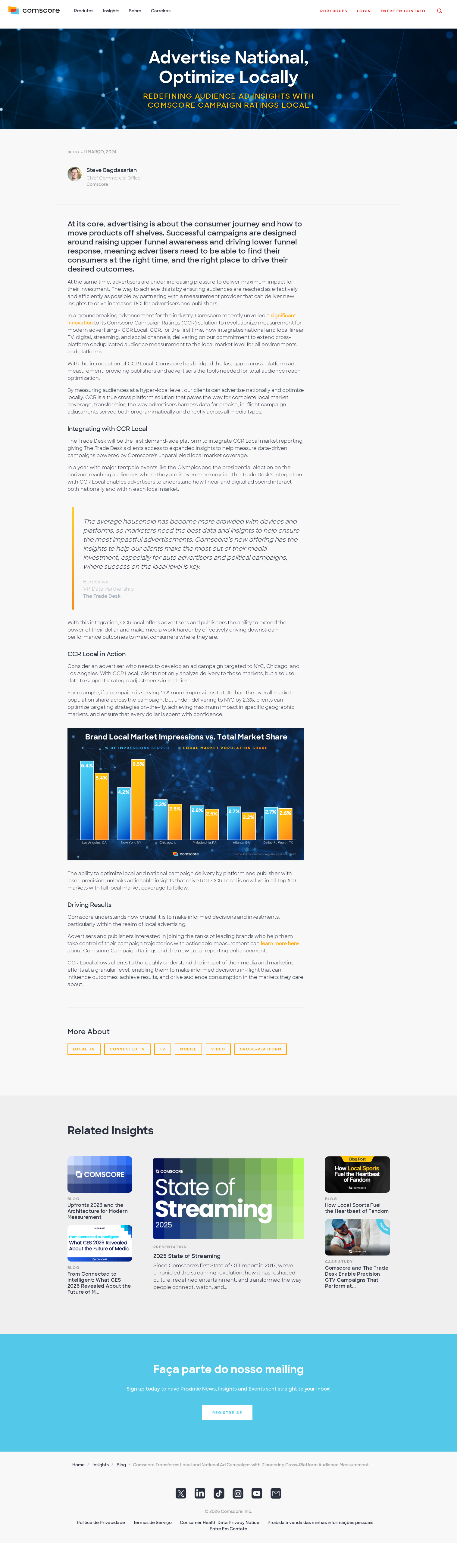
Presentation (170, 1243)
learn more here (280, 940)
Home (78, 1461)
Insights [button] (112, 11)
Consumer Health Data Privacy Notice (219, 1519)
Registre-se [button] (227, 1409)
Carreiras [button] (162, 11)
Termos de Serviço (152, 1519)
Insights (100, 1461)
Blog (73, 148)
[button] (332, 14)
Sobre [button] (136, 11)
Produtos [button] (85, 11)
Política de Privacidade (101, 1519)
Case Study (339, 1258)
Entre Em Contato (228, 1525)
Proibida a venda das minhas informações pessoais (320, 1519)
